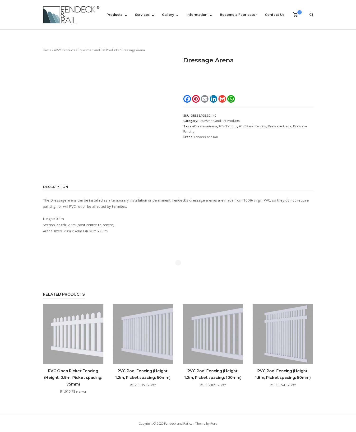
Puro (213, 423)
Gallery (168, 15)
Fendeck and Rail (206, 137)
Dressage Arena (279, 126)
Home (47, 50)
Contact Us (275, 15)
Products (114, 15)
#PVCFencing (228, 126)
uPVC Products (64, 50)
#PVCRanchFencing (252, 126)
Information (197, 15)
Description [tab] (55, 186)
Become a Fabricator (238, 15)
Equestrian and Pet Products (98, 50)
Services (142, 15)
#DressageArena (204, 126)
